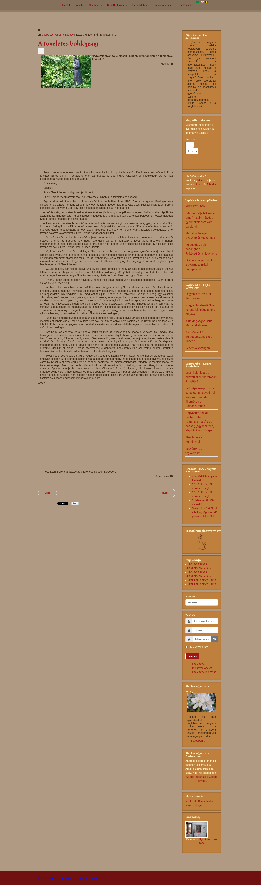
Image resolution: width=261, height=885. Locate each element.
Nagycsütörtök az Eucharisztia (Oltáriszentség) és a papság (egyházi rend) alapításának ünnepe (199, 421)
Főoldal (66, 5)
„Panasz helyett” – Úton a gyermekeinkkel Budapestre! (200, 265)
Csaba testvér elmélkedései (58, 34)
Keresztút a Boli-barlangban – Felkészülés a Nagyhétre (201, 249)
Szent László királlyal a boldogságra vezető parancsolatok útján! (204, 512)
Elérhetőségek (184, 5)
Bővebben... (198, 740)
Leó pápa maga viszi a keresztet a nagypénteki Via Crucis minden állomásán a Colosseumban (200, 397)
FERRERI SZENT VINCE (202, 580)
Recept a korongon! (198, 348)
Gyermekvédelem (163, 5)
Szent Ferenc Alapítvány (87, 5)
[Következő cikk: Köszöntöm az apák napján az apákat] (165, 493)
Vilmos (199, 184)
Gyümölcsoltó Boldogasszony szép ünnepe (198, 337)
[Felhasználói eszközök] (41, 51)
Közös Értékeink (140, 5)
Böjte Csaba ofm (116, 5)
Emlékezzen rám (198, 647)
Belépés (192, 656)
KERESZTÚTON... (196, 206)
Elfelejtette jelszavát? (204, 672)
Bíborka (211, 184)
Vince (200, 180)
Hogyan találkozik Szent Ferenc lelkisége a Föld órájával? (201, 310)
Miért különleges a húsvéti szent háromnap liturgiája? (201, 377)
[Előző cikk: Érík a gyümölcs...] (47, 493)
